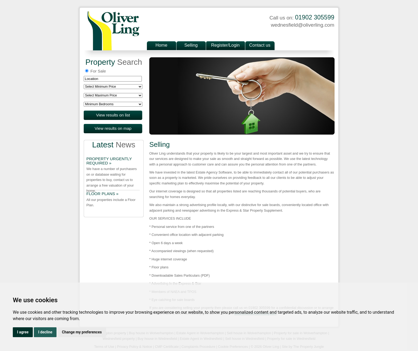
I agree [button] (23, 332)
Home (161, 45)
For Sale (95, 71)
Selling (191, 45)
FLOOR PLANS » (102, 194)
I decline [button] (45, 332)
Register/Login (225, 45)
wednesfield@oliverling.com (302, 25)
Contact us (259, 45)
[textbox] (113, 79)
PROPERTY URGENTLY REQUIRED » (109, 161)
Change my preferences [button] (82, 332)
